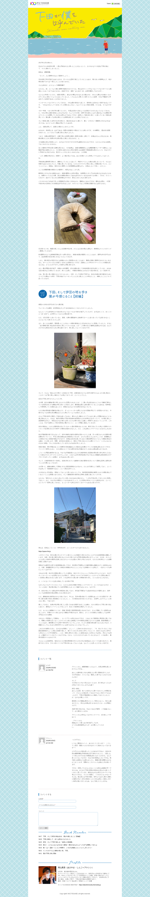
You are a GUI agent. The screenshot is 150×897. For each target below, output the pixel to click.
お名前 (41, 799)
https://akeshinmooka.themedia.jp (90, 885)
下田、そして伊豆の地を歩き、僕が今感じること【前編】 (60, 836)
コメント (41, 811)
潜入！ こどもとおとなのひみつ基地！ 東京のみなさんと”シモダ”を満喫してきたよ (68, 845)
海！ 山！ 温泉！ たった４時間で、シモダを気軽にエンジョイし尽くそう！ (65, 848)
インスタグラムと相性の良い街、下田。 (54, 850)
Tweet (109, 3)
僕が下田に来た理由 (47, 853)
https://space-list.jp (45, 551)
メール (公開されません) (47, 805)
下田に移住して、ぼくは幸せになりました (55, 839)
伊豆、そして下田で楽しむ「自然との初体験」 (56, 842)
